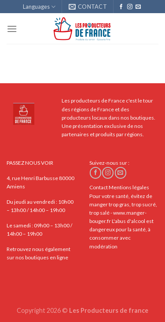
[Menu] (12, 28)
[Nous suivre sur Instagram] (129, 7)
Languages (39, 7)
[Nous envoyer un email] (138, 7)
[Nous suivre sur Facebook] (121, 7)
